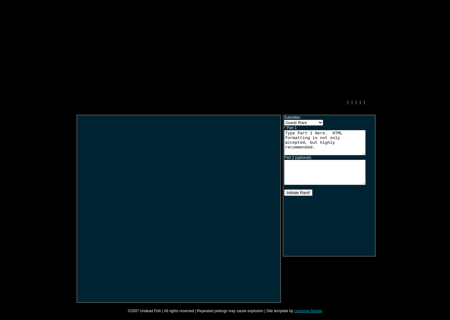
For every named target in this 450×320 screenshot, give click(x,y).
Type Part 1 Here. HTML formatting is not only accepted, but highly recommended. (329, 145)
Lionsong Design (308, 311)
